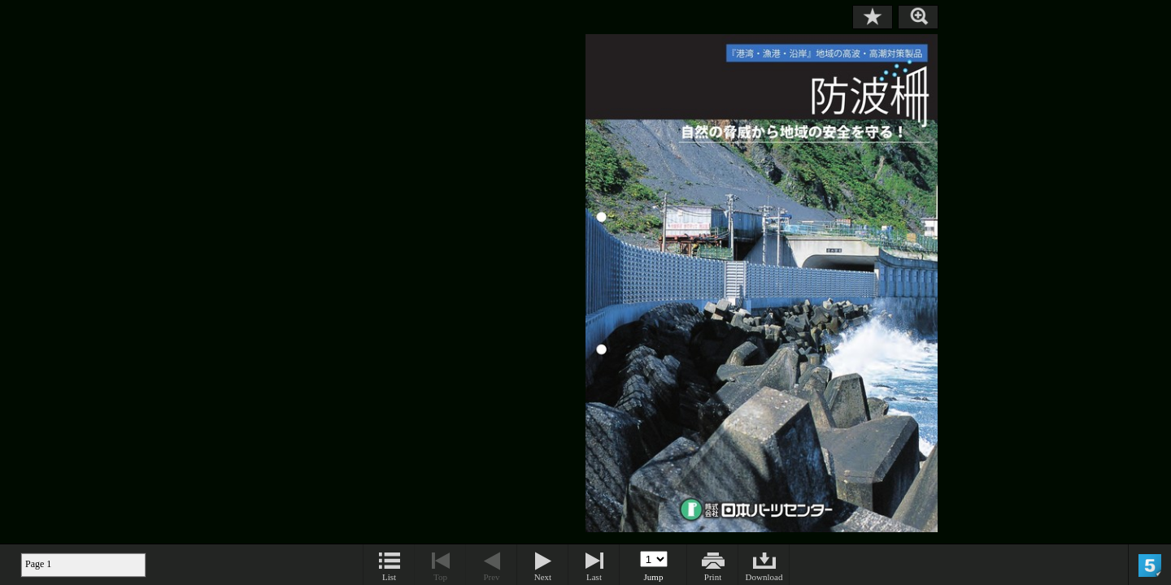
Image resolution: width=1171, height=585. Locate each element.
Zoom (918, 17)
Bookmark (872, 17)
